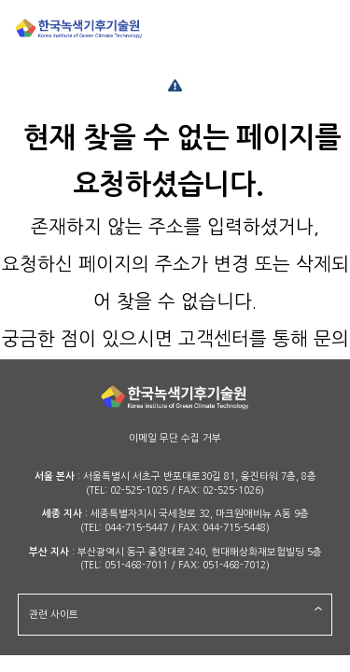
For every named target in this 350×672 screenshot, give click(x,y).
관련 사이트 (53, 614)
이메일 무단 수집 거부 (175, 438)
